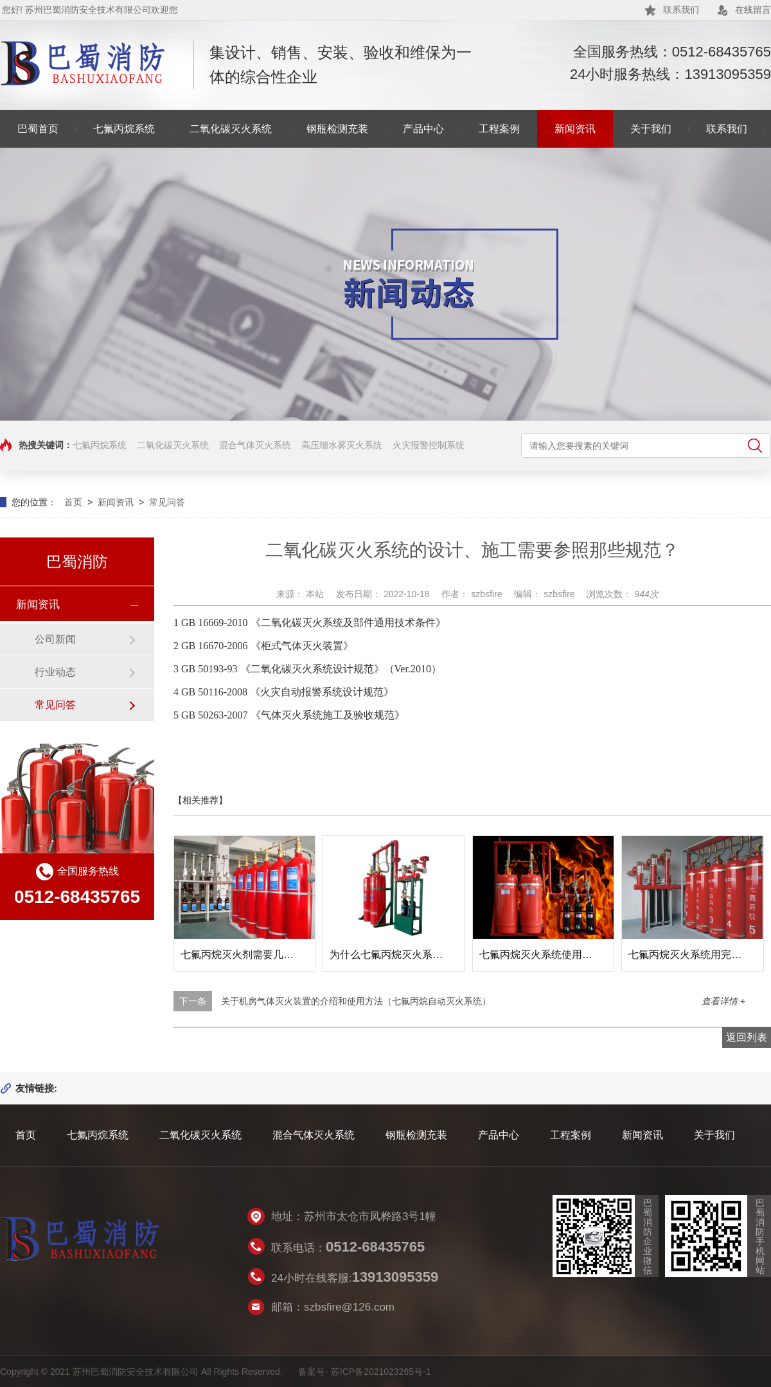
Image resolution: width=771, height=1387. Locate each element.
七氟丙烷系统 (124, 128)
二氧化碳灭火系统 (231, 128)
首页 (73, 502)
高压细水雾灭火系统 (341, 445)
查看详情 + (723, 1001)
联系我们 (681, 9)
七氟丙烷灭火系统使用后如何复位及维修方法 (582, 954)
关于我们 (650, 128)
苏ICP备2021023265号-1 (381, 1371)
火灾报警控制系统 (429, 445)
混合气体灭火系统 (255, 445)
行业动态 (55, 672)
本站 (316, 594)
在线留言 (753, 9)
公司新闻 (55, 639)
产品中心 (423, 128)
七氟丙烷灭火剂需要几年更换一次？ (263, 954)
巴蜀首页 (37, 128)
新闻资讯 (575, 128)
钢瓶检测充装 (337, 128)
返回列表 (746, 1037)
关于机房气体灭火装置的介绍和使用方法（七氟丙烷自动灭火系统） (356, 1001)
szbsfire (487, 594)
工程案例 (499, 128)
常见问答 (167, 502)
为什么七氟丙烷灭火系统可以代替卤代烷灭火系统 (443, 954)
